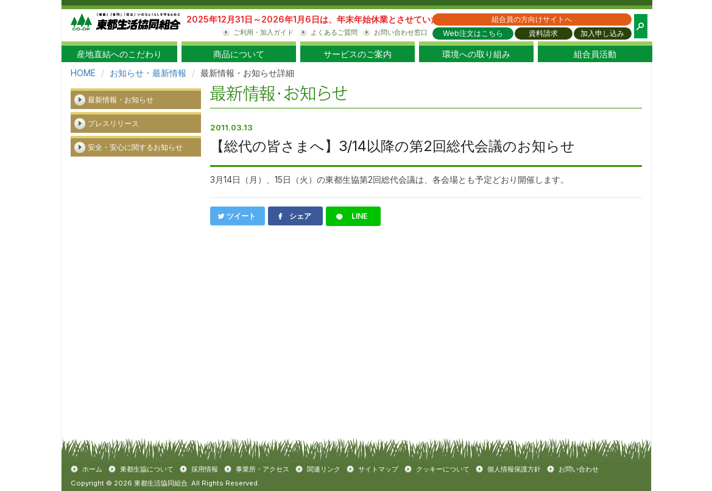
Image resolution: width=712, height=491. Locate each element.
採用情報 (204, 469)
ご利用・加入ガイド (263, 32)
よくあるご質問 (334, 32)
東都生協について (147, 469)
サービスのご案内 (357, 54)
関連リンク (323, 469)
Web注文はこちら (473, 33)
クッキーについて (443, 469)
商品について (238, 54)
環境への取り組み (476, 54)
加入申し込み (602, 33)
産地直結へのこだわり (119, 54)
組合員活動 (595, 54)
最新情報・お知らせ (120, 99)
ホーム (92, 469)
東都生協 (125, 25)
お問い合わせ (579, 469)
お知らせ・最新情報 (148, 73)
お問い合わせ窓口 (401, 32)
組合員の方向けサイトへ (532, 19)
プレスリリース (113, 123)
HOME (83, 73)
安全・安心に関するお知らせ (135, 147)
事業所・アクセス (262, 469)
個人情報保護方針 (514, 469)
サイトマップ (378, 469)
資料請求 (543, 33)
